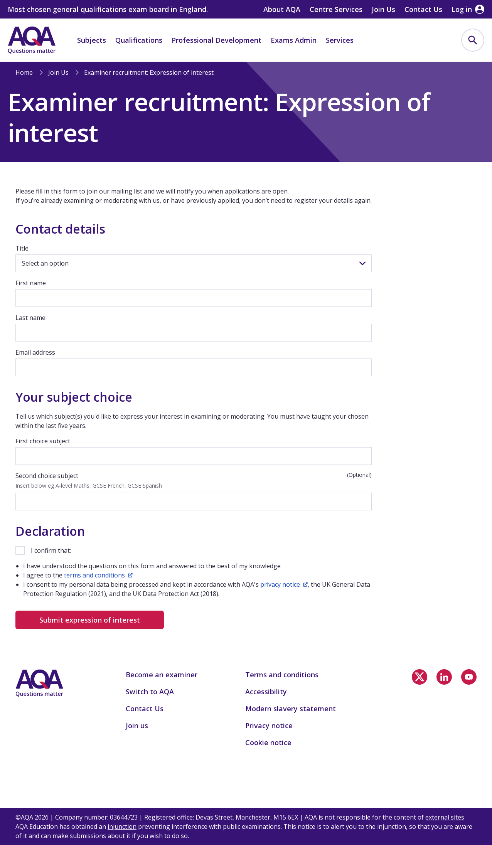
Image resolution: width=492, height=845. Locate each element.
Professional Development (216, 40)
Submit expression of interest (89, 619)
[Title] (193, 263)
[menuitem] (472, 40)
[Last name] (193, 332)
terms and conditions (98, 575)
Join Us (58, 72)
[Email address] (193, 367)
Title (22, 248)
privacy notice (284, 584)
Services (340, 40)
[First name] (193, 298)
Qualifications (138, 40)
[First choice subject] (193, 456)
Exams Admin (294, 40)
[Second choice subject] (193, 501)
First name (30, 283)
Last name (30, 317)
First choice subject (42, 441)
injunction (122, 826)
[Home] (32, 40)
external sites (444, 817)
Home (24, 72)
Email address (35, 352)
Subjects (91, 40)
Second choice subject (46, 475)
